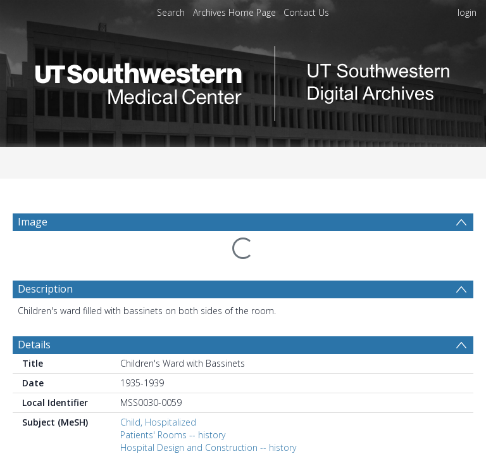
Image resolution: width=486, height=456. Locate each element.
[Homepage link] (243, 80)
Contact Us (306, 12)
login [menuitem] (467, 12)
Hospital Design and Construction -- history (208, 417)
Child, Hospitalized (158, 392)
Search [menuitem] (171, 12)
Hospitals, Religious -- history (178, 430)
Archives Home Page (234, 12)
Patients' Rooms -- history (172, 404)
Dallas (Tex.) (143, 449)
